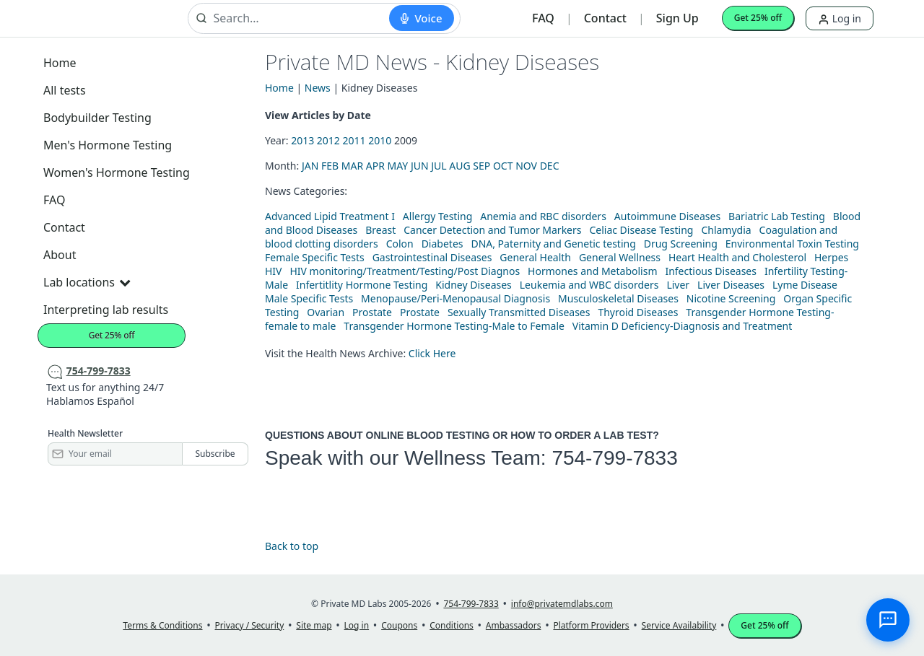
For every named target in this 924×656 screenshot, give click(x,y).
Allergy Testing (437, 216)
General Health (535, 257)
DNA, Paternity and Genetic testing (553, 243)
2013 (302, 140)
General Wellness (620, 257)
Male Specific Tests (309, 298)
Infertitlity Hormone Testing (361, 285)
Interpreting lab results (105, 310)
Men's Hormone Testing (107, 145)
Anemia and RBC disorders (543, 216)
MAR (352, 165)
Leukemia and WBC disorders (589, 285)
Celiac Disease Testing (641, 230)
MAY (398, 165)
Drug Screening (681, 243)
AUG (459, 165)
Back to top (291, 546)
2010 (379, 140)
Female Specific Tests (315, 257)
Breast (380, 230)
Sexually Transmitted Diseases (519, 312)
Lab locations (86, 282)
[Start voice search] (421, 18)
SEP (481, 165)
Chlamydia (726, 230)
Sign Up (677, 18)
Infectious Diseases (711, 271)
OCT (503, 165)
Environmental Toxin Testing (792, 243)
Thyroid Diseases (638, 312)
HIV (273, 271)
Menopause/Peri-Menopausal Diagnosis (455, 298)
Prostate (372, 312)
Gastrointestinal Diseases (432, 257)
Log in (839, 18)
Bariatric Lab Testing (776, 216)
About (59, 255)
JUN (420, 165)
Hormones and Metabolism (592, 271)
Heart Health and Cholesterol (737, 257)
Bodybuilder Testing (97, 118)
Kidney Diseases (473, 285)
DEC (549, 165)
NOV (526, 165)
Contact (605, 18)
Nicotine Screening (731, 298)
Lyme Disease (804, 285)
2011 (354, 140)
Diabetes (442, 243)
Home (60, 63)
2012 (328, 140)
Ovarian (325, 312)
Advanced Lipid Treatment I (330, 216)
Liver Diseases (730, 285)
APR (375, 165)
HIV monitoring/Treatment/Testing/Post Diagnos (404, 271)
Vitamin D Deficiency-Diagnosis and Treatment (683, 326)
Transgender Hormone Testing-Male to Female (454, 326)
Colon (400, 243)
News (318, 88)
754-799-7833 (614, 458)
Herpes (831, 257)
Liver (677, 285)
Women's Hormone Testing (116, 172)
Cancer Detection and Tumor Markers (492, 230)
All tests (64, 90)
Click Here (432, 353)
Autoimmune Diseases (667, 216)
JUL (438, 165)
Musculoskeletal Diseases (618, 298)
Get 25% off (758, 18)
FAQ (543, 18)
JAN (310, 165)
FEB (330, 165)
